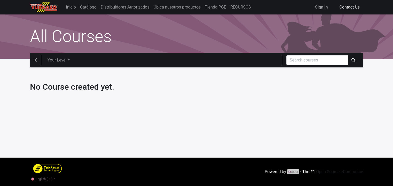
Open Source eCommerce (339, 171)
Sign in (321, 7)
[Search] (353, 60)
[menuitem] (71, 7)
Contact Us (349, 7)
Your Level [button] (57, 60)
